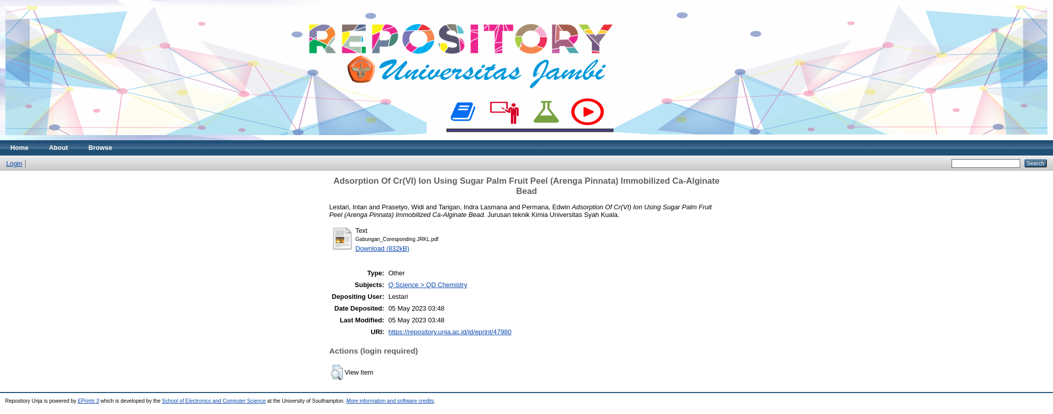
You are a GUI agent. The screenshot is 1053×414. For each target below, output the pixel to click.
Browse (100, 147)
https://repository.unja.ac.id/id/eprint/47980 (449, 332)
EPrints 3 (88, 401)
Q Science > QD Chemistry (427, 285)
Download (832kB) (382, 248)
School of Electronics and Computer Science (214, 401)
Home (19, 147)
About (58, 147)
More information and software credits (390, 401)
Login (14, 163)
